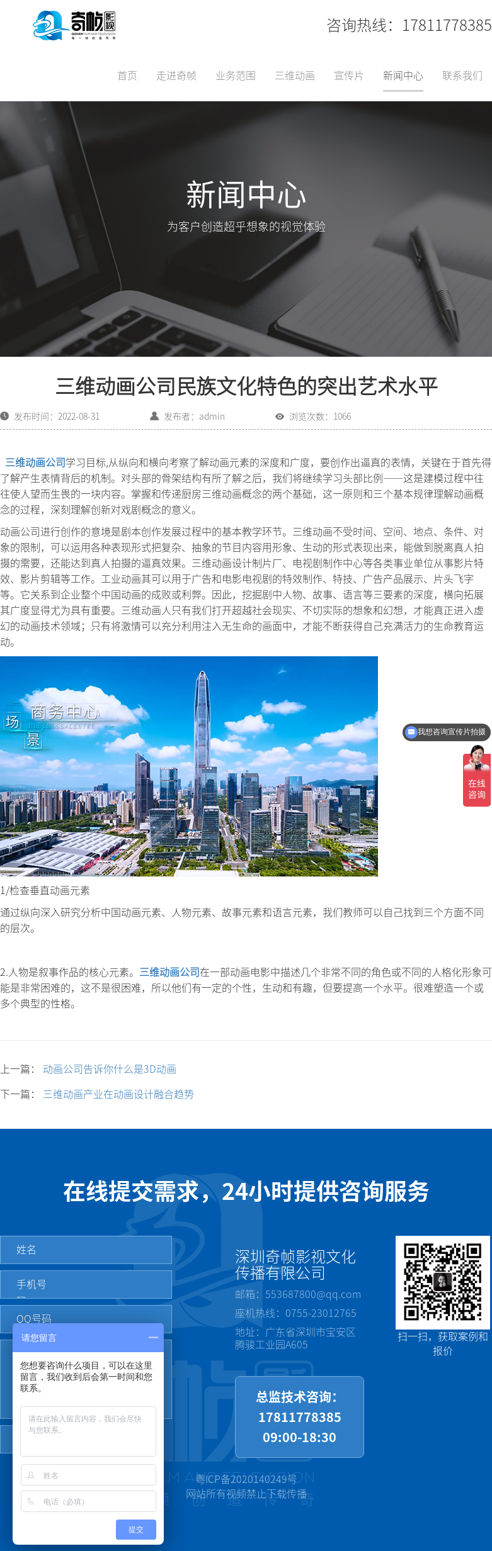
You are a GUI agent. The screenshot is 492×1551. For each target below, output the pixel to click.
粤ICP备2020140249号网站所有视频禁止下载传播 (246, 1486)
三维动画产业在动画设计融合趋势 (118, 1094)
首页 (127, 75)
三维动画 (295, 75)
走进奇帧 (176, 75)
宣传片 (349, 75)
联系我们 (462, 75)
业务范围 (235, 75)
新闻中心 (403, 75)
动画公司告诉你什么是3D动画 (109, 1069)
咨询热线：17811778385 (409, 25)
